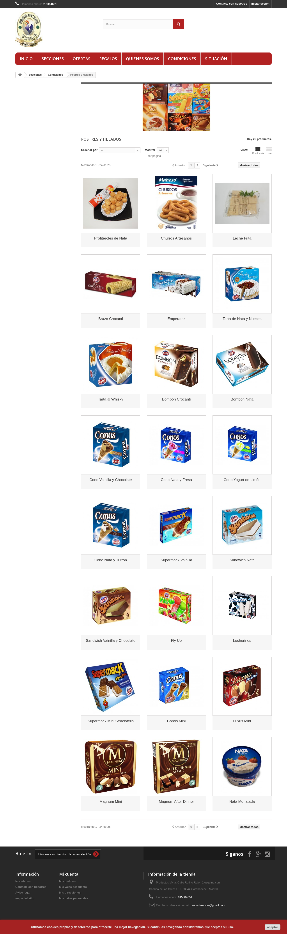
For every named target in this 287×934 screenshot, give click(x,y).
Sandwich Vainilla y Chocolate (110, 640)
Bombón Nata (242, 399)
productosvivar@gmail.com (208, 905)
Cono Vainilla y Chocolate (110, 480)
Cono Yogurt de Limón (242, 480)
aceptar (272, 927)
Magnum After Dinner (176, 801)
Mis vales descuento (73, 887)
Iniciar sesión (260, 3)
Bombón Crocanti (176, 399)
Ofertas (81, 58)
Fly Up (176, 640)
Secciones (53, 58)
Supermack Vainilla (176, 560)
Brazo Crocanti (110, 319)
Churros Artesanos (176, 238)
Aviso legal (22, 892)
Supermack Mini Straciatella (111, 721)
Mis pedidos (67, 881)
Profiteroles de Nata (110, 238)
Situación (216, 58)
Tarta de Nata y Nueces (242, 319)
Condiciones (182, 58)
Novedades (22, 881)
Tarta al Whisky (110, 399)
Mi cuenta (68, 874)
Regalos (108, 58)
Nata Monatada (242, 801)
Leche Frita (242, 238)
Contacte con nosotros (231, 3)
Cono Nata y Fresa (176, 480)
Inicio (26, 58)
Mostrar (150, 150)
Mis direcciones (70, 892)
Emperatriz (176, 319)
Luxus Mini (242, 721)
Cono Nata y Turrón (110, 560)
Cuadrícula (258, 150)
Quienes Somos (142, 58)
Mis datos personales (73, 898)
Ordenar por (89, 150)
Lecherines (242, 640)
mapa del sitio (24, 898)
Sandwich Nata (242, 560)
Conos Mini (176, 721)
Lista (269, 150)
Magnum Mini (110, 801)
